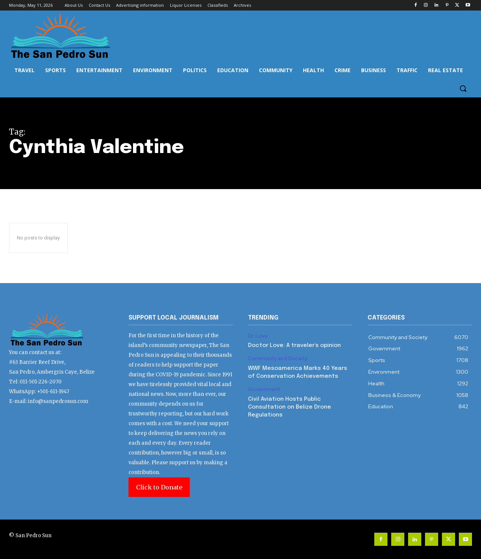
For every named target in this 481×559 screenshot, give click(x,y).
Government (264, 389)
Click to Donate (159, 487)
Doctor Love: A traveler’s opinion (294, 345)
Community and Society (277, 358)
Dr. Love (258, 336)
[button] (463, 88)
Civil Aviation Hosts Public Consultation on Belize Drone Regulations (289, 407)
